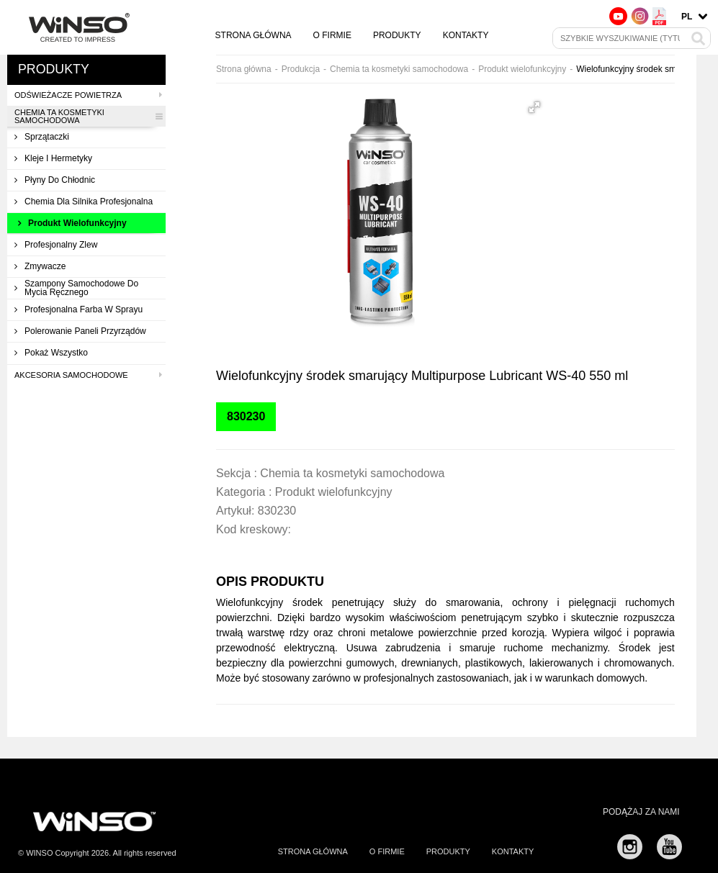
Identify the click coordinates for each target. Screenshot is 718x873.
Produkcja (301, 69)
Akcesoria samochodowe (88, 375)
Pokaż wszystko (51, 353)
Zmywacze (40, 266)
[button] (534, 107)
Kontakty (466, 35)
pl (686, 17)
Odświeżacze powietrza (88, 95)
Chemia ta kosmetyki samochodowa (88, 117)
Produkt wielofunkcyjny (72, 223)
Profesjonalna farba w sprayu (78, 309)
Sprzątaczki (41, 137)
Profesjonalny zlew (55, 245)
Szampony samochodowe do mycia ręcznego (76, 288)
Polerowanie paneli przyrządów (80, 331)
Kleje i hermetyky (53, 158)
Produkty (397, 35)
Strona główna (253, 35)
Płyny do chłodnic (54, 180)
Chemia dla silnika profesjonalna (83, 201)
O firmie (332, 35)
